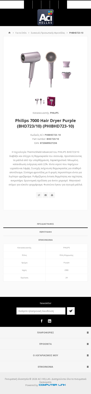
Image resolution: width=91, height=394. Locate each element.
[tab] (45, 224)
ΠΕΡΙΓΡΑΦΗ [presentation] (45, 231)
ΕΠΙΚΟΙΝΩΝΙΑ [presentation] (45, 239)
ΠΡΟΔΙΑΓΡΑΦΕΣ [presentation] (45, 223)
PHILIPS (54, 112)
